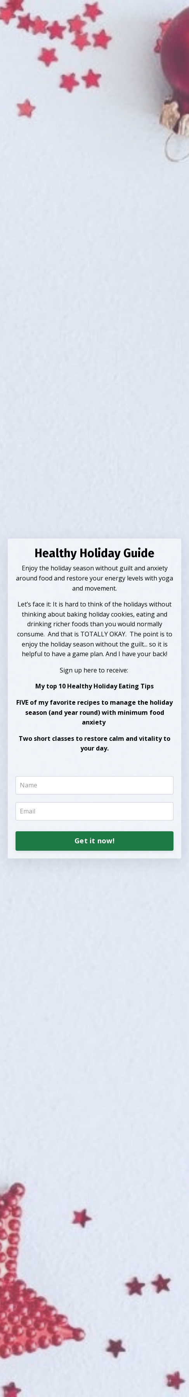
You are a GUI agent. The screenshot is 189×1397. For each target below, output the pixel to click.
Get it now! (94, 840)
